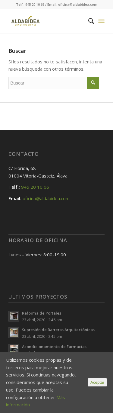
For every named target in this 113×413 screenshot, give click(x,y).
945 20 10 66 (35, 187)
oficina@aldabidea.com (46, 198)
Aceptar (97, 382)
